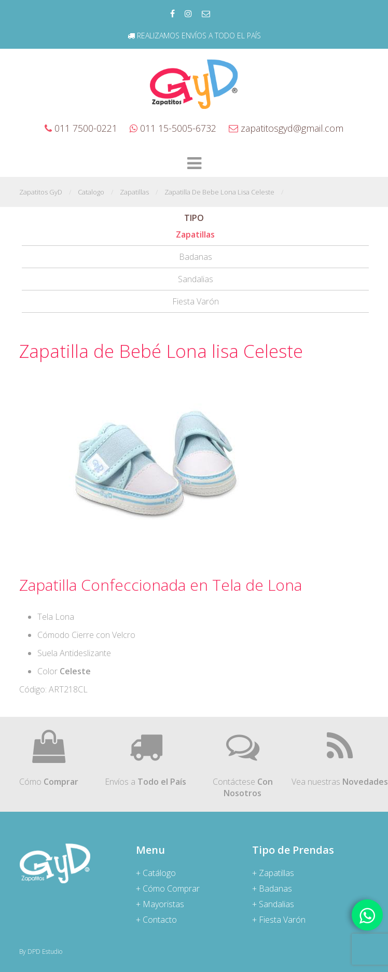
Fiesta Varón (195, 301)
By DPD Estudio (40, 951)
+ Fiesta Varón (279, 919)
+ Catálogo (156, 873)
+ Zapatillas (273, 873)
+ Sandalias (273, 904)
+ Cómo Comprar (168, 888)
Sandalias (195, 279)
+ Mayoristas (160, 904)
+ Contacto (156, 919)
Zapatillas (195, 234)
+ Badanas (272, 888)
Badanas (195, 256)
